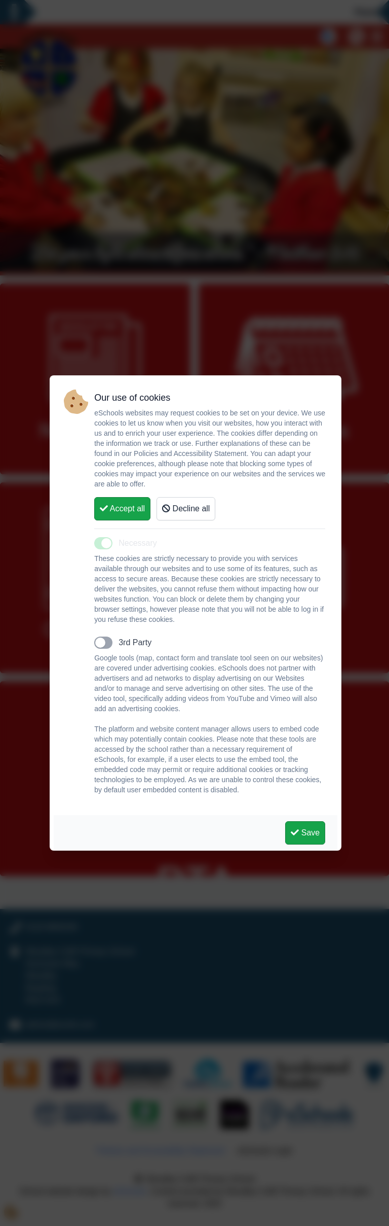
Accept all (122, 508)
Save (305, 832)
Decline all (186, 508)
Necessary (138, 543)
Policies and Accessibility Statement (190, 453)
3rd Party (135, 642)
